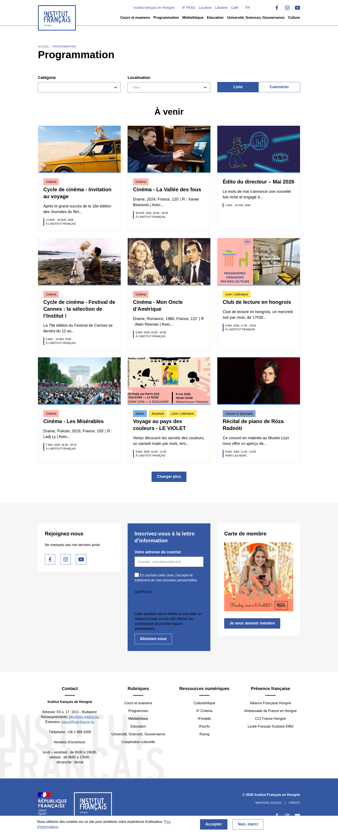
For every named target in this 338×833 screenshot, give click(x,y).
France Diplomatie (52, 805)
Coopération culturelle (138, 742)
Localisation (139, 77)
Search (264, 7)
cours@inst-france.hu (78, 722)
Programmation (166, 17)
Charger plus (169, 476)
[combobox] (79, 87)
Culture (294, 17)
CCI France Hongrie (270, 718)
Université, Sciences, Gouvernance (256, 17)
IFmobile (204, 718)
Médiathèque (192, 17)
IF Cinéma (204, 711)
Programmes (138, 711)
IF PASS (188, 7)
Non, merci (248, 824)
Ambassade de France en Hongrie (270, 711)
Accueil (43, 46)
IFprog (204, 734)
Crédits (294, 802)
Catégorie (47, 77)
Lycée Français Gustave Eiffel (270, 726)
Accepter (213, 824)
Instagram (287, 7)
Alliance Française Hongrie (270, 703)
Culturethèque (204, 703)
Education (215, 17)
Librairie (221, 7)
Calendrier (279, 87)
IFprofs (204, 726)
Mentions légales (268, 802)
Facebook (276, 7)
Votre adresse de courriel (158, 552)
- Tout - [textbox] (136, 87)
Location (205, 7)
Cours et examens (135, 17)
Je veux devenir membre (252, 623)
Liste (238, 87)
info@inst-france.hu (84, 717)
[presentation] (167, 603)
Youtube (297, 7)
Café (234, 7)
